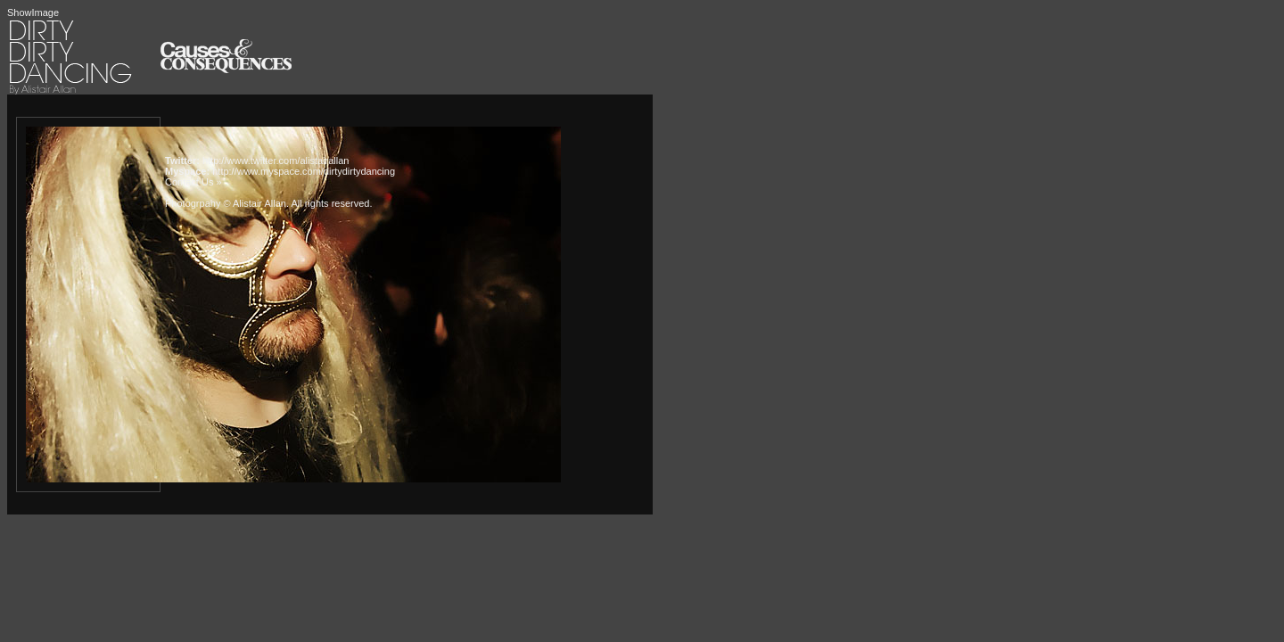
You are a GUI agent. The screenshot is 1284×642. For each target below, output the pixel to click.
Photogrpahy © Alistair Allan (225, 203)
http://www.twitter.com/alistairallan (275, 160)
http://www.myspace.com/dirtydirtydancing (303, 171)
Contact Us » (193, 182)
